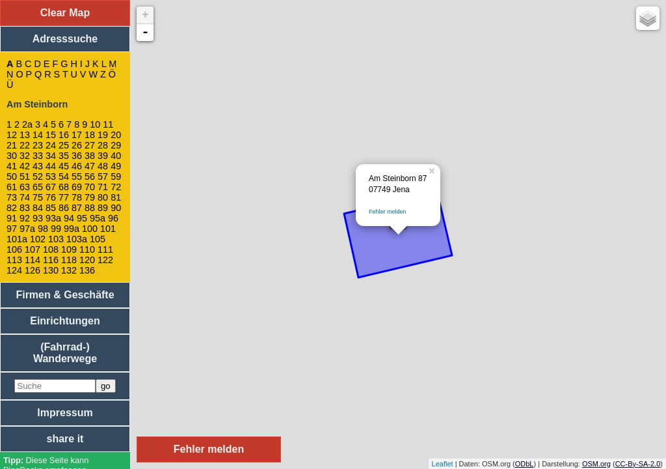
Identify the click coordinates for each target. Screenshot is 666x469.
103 (56, 239)
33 (38, 155)
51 (25, 176)
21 (12, 145)
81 (116, 197)
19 (103, 135)
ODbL (524, 464)
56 (90, 176)
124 (14, 270)
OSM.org (596, 464)
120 (87, 260)
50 (12, 176)
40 (116, 155)
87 (77, 208)
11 (108, 124)
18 (90, 135)
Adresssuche (65, 38)
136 (87, 270)
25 (64, 145)
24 (51, 145)
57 (103, 176)
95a (97, 218)
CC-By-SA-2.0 (638, 464)
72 (116, 187)
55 (77, 176)
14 (38, 135)
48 (103, 166)
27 (90, 145)
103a (76, 239)
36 (77, 155)
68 (64, 187)
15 (51, 135)
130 (51, 270)
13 (25, 135)
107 (32, 249)
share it (65, 438)
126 (32, 270)
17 (77, 135)
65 (38, 187)
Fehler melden (387, 211)
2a (27, 124)
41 (12, 166)
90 (116, 208)
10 (95, 124)
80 (103, 197)
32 (25, 155)
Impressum (64, 412)
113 (14, 260)
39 (103, 155)
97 (12, 228)
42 (25, 166)
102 (38, 239)
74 (25, 197)
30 (12, 155)
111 (105, 249)
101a (17, 239)
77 (64, 197)
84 (38, 208)
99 (56, 228)
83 (25, 208)
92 (25, 218)
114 (32, 260)
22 (25, 145)
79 (90, 197)
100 (90, 228)
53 (51, 176)
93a (53, 218)
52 (38, 176)
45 (64, 166)
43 (38, 166)
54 (64, 176)
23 (38, 145)
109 (69, 249)
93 (38, 218)
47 (90, 166)
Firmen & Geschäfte (65, 294)
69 (77, 187)
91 (12, 218)
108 (51, 249)
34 (51, 155)
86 (64, 208)
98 (43, 228)
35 (64, 155)
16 (64, 135)
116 (51, 260)
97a (27, 228)
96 (113, 218)
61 (12, 187)
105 (97, 239)
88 (90, 208)
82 (12, 208)
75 (38, 197)
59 (116, 176)
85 (51, 208)
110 (87, 249)
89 (103, 208)
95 (82, 218)
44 (51, 166)
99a (71, 228)
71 (103, 187)
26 (77, 145)
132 (69, 270)
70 (90, 187)
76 (51, 197)
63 (25, 187)
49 (116, 166)
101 (108, 228)
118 (69, 260)
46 (77, 166)
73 (12, 197)
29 (116, 145)
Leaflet (442, 464)
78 (77, 197)
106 (14, 249)
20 (116, 135)
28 (103, 145)
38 (90, 155)
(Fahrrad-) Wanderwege (65, 352)
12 (12, 135)
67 (51, 187)
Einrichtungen (65, 320)
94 (69, 218)
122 (105, 260)
